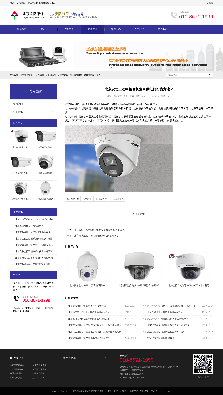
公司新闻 (52, 75)
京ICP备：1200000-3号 (161, 391)
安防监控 (208, 3)
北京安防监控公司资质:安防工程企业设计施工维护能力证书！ (100, 325)
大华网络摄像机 (17, 369)
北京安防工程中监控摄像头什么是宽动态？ (96, 235)
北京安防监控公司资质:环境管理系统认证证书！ (33, 245)
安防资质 (69, 29)
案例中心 (116, 29)
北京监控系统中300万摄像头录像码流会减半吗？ (99, 230)
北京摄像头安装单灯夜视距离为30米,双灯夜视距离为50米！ (33, 257)
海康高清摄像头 (17, 365)
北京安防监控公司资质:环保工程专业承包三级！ (177, 325)
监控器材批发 (38, 377)
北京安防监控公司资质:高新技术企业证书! (100, 338)
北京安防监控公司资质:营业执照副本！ (32, 232)
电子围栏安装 (38, 373)
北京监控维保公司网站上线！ (28, 225)
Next (218, 52)
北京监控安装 (26, 75)
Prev (4, 52)
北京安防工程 (73, 198)
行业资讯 (33, 112)
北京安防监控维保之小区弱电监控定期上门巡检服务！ (177, 306)
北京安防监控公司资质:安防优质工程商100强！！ (177, 319)
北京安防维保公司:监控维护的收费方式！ (100, 306)
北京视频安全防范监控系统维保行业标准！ (100, 319)
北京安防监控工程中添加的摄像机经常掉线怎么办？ (33, 251)
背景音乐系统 (16, 373)
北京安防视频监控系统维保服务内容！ (177, 312)
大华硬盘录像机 (39, 369)
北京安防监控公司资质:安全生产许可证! (177, 331)
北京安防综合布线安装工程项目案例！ (32, 264)
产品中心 (45, 29)
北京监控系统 (117, 198)
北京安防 (87, 198)
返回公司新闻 (138, 213)
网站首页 (21, 29)
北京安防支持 (111, 391)
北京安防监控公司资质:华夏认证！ (177, 338)
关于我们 (139, 29)
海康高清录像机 (39, 365)
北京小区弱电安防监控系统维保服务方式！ (100, 312)
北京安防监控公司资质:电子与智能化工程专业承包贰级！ (100, 331)
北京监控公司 (101, 198)
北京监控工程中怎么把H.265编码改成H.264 (33, 219)
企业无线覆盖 (16, 377)
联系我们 (163, 29)
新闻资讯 (92, 29)
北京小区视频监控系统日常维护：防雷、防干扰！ (33, 238)
